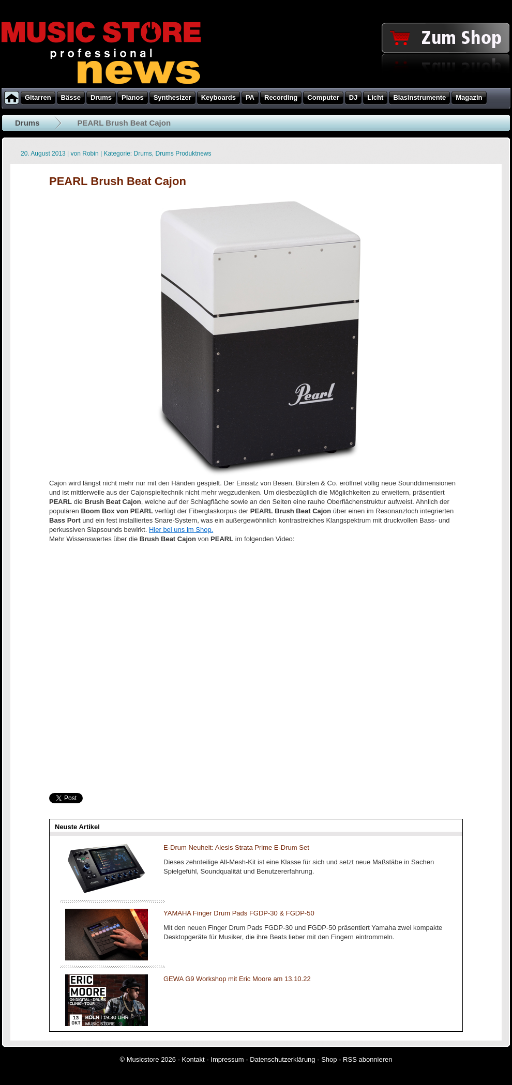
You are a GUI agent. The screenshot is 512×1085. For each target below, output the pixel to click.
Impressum (227, 1059)
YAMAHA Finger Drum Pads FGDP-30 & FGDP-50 (238, 913)
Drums (27, 122)
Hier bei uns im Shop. (181, 529)
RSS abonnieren (367, 1059)
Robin (90, 153)
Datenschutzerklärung (282, 1059)
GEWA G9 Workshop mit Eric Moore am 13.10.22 (237, 979)
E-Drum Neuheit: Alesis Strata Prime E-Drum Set (236, 847)
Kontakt (193, 1059)
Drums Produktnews (184, 153)
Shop (329, 1059)
